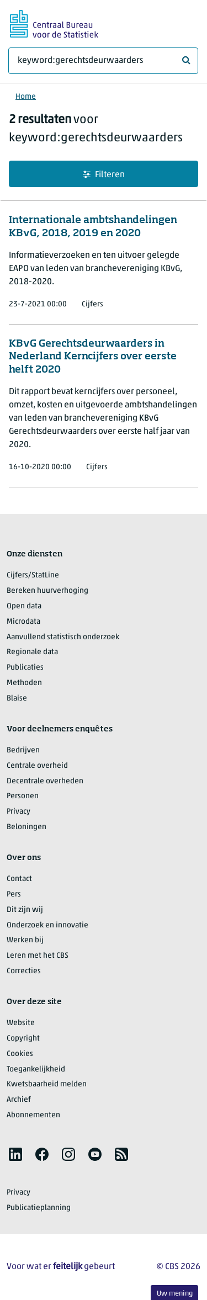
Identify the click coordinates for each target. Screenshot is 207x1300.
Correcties (24, 971)
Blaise (17, 698)
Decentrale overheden (45, 781)
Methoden (24, 683)
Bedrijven (23, 750)
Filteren (104, 174)
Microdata (23, 621)
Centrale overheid (37, 766)
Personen (23, 796)
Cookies (20, 1054)
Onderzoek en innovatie (47, 925)
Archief (19, 1099)
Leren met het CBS (37, 955)
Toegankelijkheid (36, 1069)
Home (25, 96)
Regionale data (32, 652)
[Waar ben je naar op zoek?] (103, 60)
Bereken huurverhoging (47, 591)
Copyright (23, 1038)
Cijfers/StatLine (33, 575)
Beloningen (26, 827)
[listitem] (15, 1154)
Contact (19, 879)
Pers (14, 894)
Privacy (18, 811)
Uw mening (175, 1293)
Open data (24, 606)
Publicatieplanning (39, 1208)
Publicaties (25, 667)
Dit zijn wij (25, 910)
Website (21, 1023)
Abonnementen (33, 1115)
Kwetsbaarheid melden (47, 1084)
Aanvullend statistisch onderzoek (63, 637)
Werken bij (25, 940)
